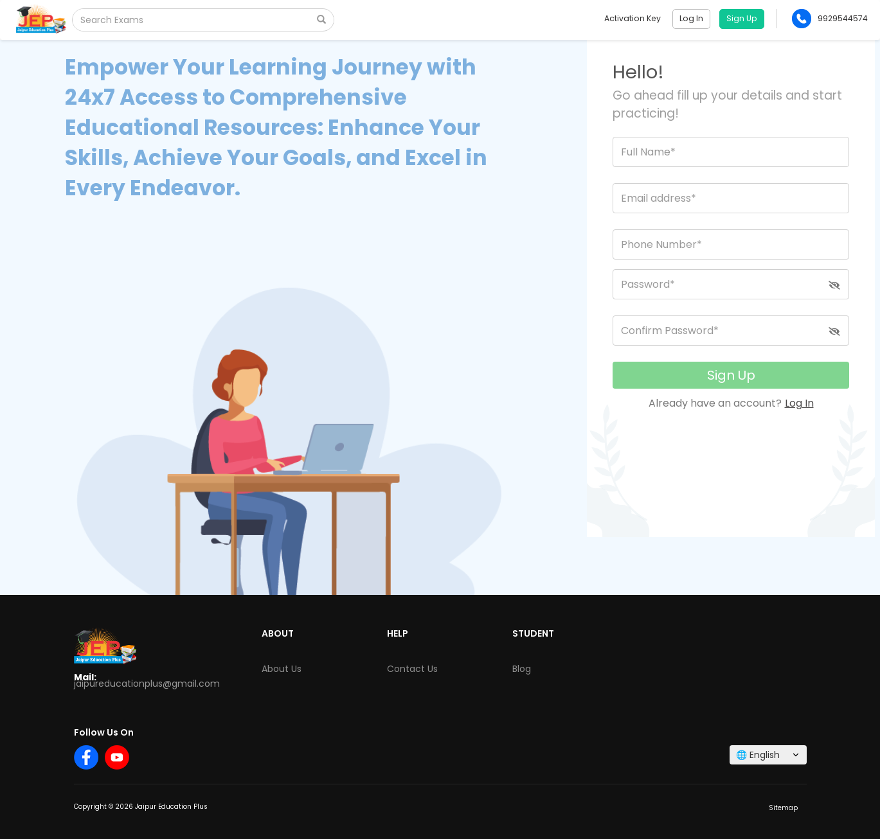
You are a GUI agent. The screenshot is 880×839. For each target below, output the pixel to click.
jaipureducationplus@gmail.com (147, 683)
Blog (521, 668)
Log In (799, 403)
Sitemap (783, 808)
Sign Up (731, 375)
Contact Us (412, 668)
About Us (281, 668)
